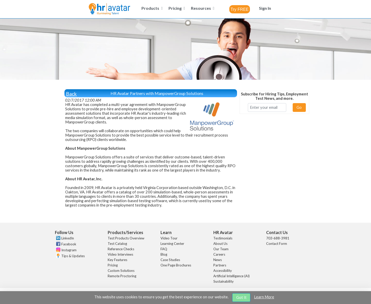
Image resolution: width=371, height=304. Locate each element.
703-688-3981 (277, 238)
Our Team (221, 249)
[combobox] (239, 9)
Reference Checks (121, 249)
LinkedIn (67, 238)
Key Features (117, 260)
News (217, 260)
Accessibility (222, 271)
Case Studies (170, 260)
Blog (164, 254)
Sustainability (223, 281)
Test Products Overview (126, 238)
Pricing (113, 265)
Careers (219, 254)
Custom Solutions (121, 271)
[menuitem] (151, 8)
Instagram (69, 250)
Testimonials (222, 238)
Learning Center (172, 244)
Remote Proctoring (122, 276)
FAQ (164, 249)
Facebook (68, 244)
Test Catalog (117, 244)
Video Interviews (120, 254)
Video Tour (169, 238)
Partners (219, 265)
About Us (220, 244)
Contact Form (276, 244)
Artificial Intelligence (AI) (231, 276)
